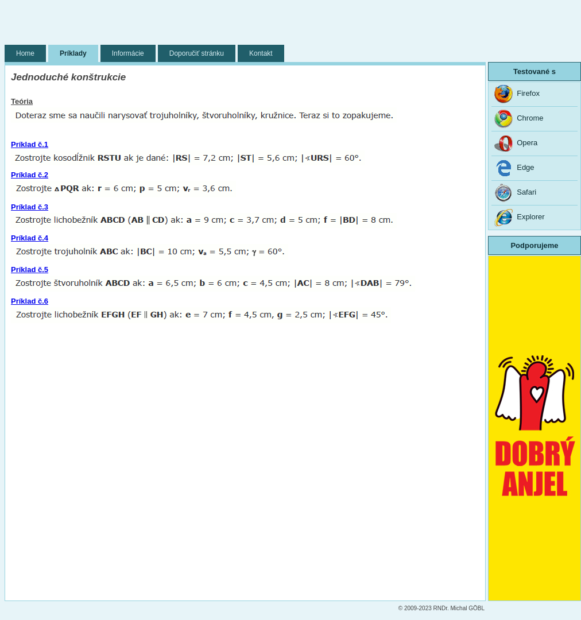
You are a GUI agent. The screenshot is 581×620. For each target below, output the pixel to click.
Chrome (518, 119)
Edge (514, 168)
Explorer (519, 217)
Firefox (517, 94)
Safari (515, 193)
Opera (515, 143)
